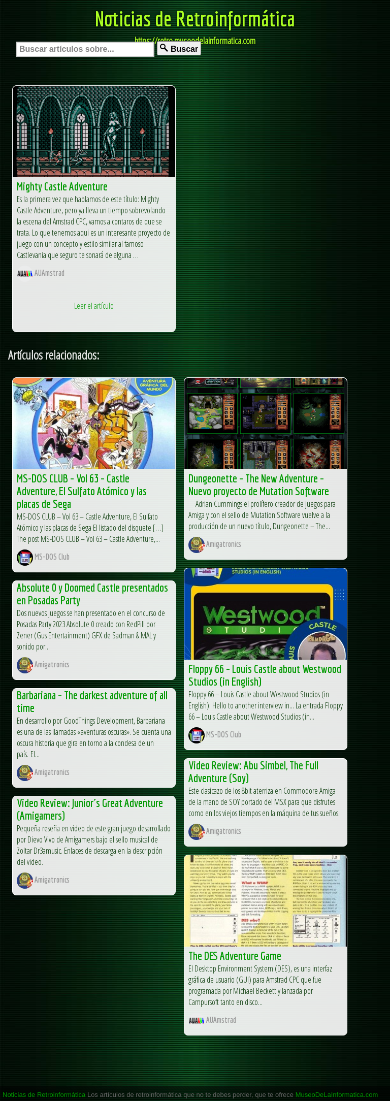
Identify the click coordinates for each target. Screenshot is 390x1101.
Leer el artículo (94, 305)
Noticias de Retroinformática (195, 18)
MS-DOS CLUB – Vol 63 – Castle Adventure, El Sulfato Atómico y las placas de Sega (82, 491)
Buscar (179, 48)
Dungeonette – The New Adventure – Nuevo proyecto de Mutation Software (258, 484)
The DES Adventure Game (234, 955)
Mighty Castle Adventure (62, 186)
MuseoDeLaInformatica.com (337, 1094)
